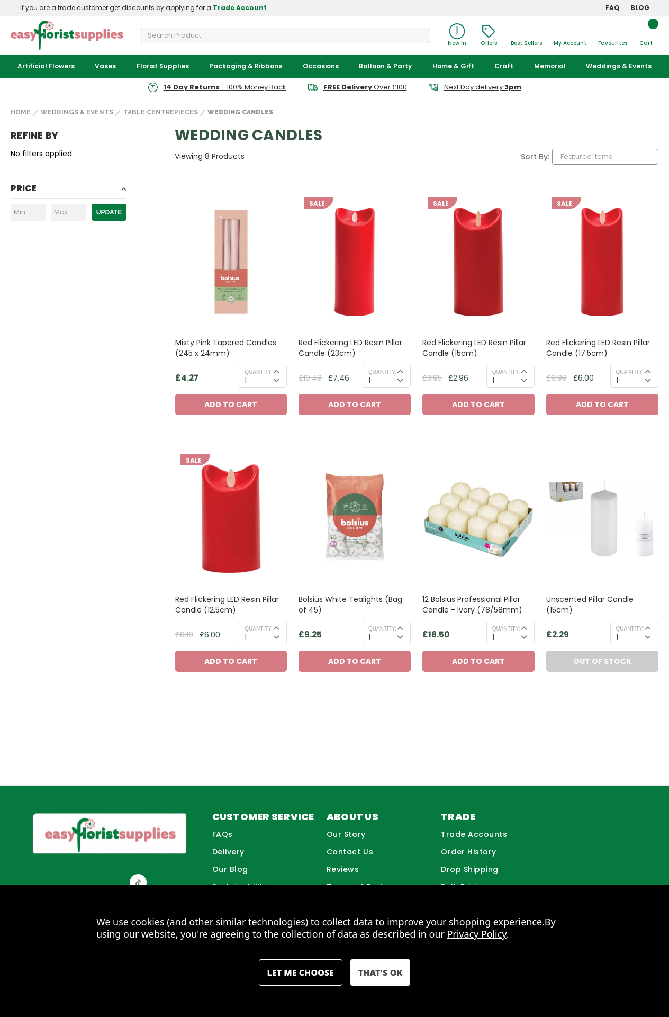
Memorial (550, 65)
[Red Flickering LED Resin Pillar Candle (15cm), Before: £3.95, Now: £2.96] (478, 262)
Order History (468, 852)
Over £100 (365, 87)
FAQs (222, 834)
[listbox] (605, 157)
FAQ (612, 7)
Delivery (228, 852)
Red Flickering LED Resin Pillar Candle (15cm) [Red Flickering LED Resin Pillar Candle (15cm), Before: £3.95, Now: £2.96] (474, 347)
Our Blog (230, 869)
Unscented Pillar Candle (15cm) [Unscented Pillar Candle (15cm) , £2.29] (590, 604)
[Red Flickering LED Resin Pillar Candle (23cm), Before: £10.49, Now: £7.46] (354, 262)
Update (109, 212)
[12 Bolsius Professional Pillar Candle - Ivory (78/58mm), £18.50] (478, 519)
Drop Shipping (470, 869)
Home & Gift (453, 65)
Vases (105, 65)
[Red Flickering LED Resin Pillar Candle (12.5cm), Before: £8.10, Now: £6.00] (231, 519)
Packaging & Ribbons (245, 65)
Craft (503, 65)
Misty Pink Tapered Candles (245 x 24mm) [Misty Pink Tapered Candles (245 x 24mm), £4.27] (225, 347)
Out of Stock (602, 661)
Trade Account (240, 7)
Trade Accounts (474, 834)
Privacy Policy (477, 934)
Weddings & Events (619, 65)
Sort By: (535, 156)
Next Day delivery (482, 87)
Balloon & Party (385, 65)
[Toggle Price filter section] (68, 190)
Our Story (346, 834)
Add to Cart (230, 404)
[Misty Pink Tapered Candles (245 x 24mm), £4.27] (231, 262)
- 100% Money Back (225, 87)
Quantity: (259, 372)
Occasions (321, 65)
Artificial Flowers (46, 65)
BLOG (639, 7)
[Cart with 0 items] (645, 35)
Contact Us (350, 852)
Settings (300, 972)
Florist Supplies (163, 65)
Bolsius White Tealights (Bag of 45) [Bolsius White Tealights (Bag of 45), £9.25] (350, 604)
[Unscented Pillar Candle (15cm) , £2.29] (602, 519)
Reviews (343, 869)
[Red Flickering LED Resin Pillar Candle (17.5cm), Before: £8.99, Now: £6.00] (602, 262)
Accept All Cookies (380, 972)
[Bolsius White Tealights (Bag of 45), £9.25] (354, 519)
